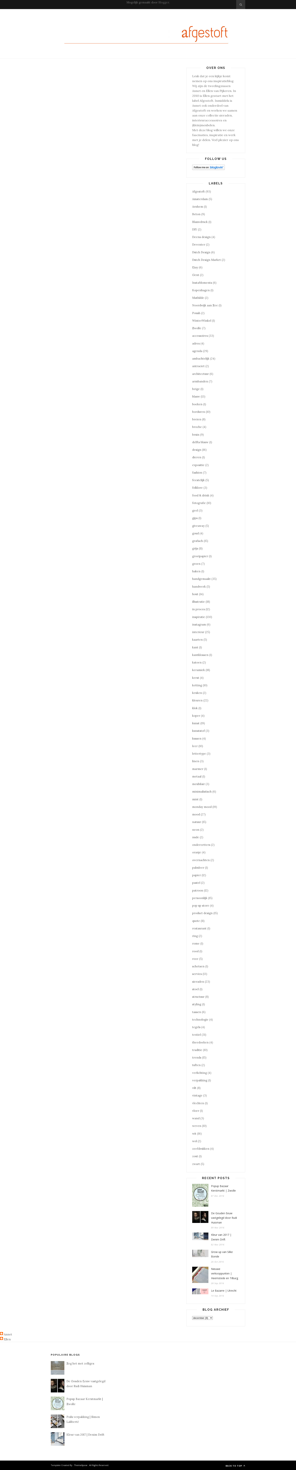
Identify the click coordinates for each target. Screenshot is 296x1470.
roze (195, 959)
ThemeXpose (80, 1465)
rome (196, 943)
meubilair (198, 784)
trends (196, 1057)
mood (196, 814)
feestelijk (198, 480)
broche (197, 427)
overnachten (201, 860)
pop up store (200, 905)
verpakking (199, 1080)
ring (195, 936)
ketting (197, 685)
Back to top (235, 1465)
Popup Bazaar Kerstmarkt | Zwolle (223, 1188)
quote (196, 921)
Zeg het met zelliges (80, 1363)
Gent (195, 275)
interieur (198, 632)
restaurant (199, 928)
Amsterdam (200, 199)
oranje (196, 852)
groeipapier (200, 556)
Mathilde (198, 298)
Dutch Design (201, 252)
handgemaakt (201, 579)
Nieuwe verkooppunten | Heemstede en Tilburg (224, 1273)
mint (195, 799)
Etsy (195, 267)
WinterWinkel (201, 320)
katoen (197, 662)
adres (196, 343)
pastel (196, 882)
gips (195, 518)
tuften (196, 1065)
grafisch (197, 541)
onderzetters (201, 845)
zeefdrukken (200, 1148)
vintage (197, 1095)
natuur (196, 822)
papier (196, 875)
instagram (199, 624)
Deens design (201, 237)
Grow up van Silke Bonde (222, 1254)
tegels (196, 1027)
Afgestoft (198, 191)
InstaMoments (202, 282)
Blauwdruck (200, 222)
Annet (8, 1334)
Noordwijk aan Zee (205, 305)
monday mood (202, 807)
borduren (198, 412)
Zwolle (196, 328)
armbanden (200, 381)
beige (196, 389)
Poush (196, 313)
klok (195, 708)
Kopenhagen (201, 290)
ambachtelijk (200, 358)
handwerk (199, 586)
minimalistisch (202, 791)
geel (195, 510)
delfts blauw (200, 442)
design (196, 449)
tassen (196, 1012)
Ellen (7, 1339)
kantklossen (200, 655)
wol (194, 1141)
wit (194, 1133)
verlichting (199, 1073)
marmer (197, 769)
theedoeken (200, 1042)
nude (195, 837)
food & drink (200, 495)
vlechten (198, 1103)
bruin (195, 434)
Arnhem (197, 206)
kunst (196, 723)
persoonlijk (199, 898)
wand (196, 1118)
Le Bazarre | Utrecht (224, 1290)
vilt (194, 1088)
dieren (196, 457)
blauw (196, 396)
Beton (196, 214)
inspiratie (198, 617)
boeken (197, 404)
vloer (195, 1111)
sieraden (198, 981)
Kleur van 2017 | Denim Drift (221, 1237)
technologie (200, 1019)
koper (196, 715)
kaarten (197, 639)
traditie (197, 1050)
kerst (195, 678)
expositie (198, 465)
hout (195, 594)
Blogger (163, 2)
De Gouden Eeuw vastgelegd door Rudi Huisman (224, 1217)
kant (195, 647)
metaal (196, 776)
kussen (196, 738)
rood (195, 951)
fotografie (199, 503)
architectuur (200, 374)
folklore (197, 487)
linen (195, 761)
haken (196, 571)
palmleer (198, 867)
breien (196, 419)
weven (196, 1126)
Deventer (198, 244)
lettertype (199, 753)
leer (195, 746)
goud (195, 533)
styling (196, 1004)
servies (197, 974)
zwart (196, 1164)
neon (195, 829)
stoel (195, 989)
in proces (198, 609)
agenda (197, 351)
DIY (194, 229)
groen (196, 564)
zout (195, 1156)
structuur (198, 996)
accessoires (200, 335)
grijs (195, 548)
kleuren (197, 700)
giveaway (198, 526)
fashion (197, 472)
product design (202, 913)
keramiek (198, 670)
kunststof (198, 731)
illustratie (198, 601)
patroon (197, 890)
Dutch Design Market (206, 260)
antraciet (198, 366)
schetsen (198, 966)
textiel (196, 1034)
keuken (197, 693)
